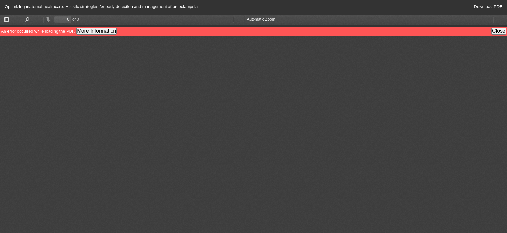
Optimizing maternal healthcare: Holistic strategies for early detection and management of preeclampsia (101, 6)
